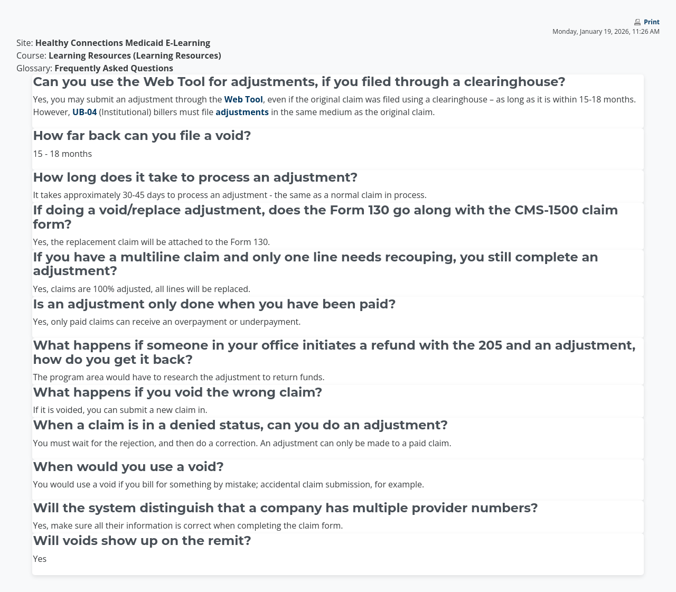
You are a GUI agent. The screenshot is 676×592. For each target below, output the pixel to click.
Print (652, 21)
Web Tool (243, 99)
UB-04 (84, 112)
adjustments (242, 112)
